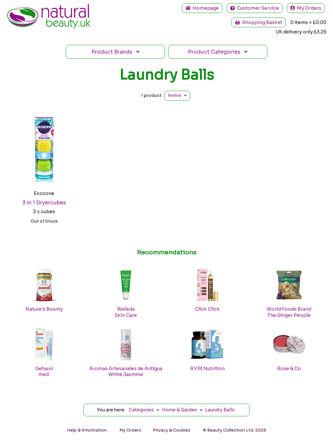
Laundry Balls (166, 75)
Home (202, 8)
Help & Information (87, 430)
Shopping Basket (258, 22)
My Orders (305, 8)
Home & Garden (179, 410)
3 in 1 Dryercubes (44, 202)
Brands (115, 51)
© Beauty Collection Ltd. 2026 (234, 430)
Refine (177, 95)
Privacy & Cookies (171, 430)
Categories (217, 51)
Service (254, 8)
